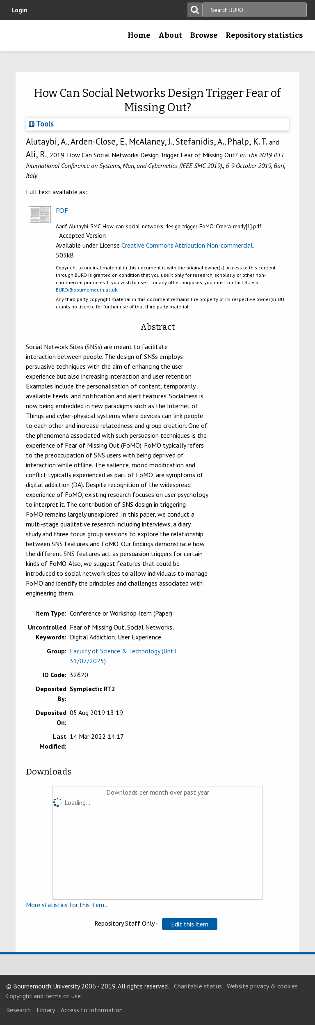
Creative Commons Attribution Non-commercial (187, 245)
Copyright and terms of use (43, 996)
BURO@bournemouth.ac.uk (86, 290)
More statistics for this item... (67, 905)
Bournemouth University (19, 38)
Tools (41, 124)
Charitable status (198, 986)
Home (139, 35)
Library (46, 1010)
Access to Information (92, 1010)
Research (18, 1010)
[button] (189, 924)
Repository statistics (264, 35)
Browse (203, 35)
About (170, 35)
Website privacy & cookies (262, 986)
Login (19, 10)
